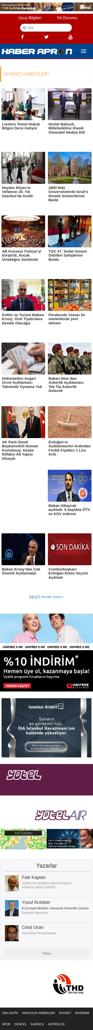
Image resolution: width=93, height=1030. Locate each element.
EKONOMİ (82, 1013)
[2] (34, 597)
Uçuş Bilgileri (29, 18)
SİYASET (65, 1013)
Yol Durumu (67, 18)
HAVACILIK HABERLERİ (38, 1013)
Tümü (46, 953)
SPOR (6, 1024)
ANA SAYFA (10, 1013)
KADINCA (37, 1024)
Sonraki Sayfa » (52, 597)
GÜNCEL (20, 1024)
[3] (38, 597)
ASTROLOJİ (56, 1024)
